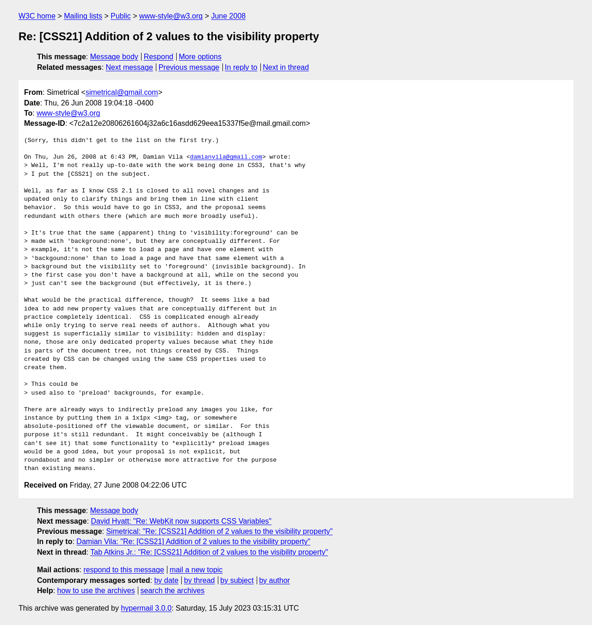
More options (200, 57)
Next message (129, 67)
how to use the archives (96, 590)
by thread (199, 580)
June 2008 (228, 16)
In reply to (241, 67)
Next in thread (286, 67)
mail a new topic (196, 570)
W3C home (37, 16)
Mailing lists (83, 16)
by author (274, 580)
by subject (236, 580)
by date (166, 580)
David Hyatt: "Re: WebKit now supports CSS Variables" (181, 521)
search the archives (173, 590)
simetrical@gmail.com (122, 92)
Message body (114, 57)
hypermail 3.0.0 (146, 608)
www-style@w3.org (171, 16)
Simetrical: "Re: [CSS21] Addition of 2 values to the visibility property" (219, 531)
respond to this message (123, 570)
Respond (158, 57)
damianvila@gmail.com (226, 157)
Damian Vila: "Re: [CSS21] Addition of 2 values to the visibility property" (193, 541)
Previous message (189, 67)
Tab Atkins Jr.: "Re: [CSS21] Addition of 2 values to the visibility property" (209, 552)
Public (121, 16)
